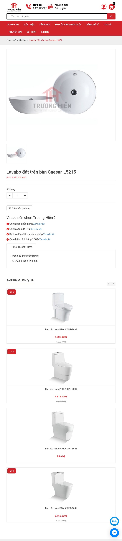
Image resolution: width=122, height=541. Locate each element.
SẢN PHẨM (44, 24)
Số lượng (11, 189)
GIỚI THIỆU (29, 24)
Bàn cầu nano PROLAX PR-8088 (61, 389)
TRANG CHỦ (13, 24)
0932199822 (40, 8)
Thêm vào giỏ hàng (19, 208)
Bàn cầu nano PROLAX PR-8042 (61, 448)
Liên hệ (45, 32)
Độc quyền (60, 8)
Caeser (22, 40)
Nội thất (31, 32)
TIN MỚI (107, 24)
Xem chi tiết (39, 224)
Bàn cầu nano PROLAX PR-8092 (61, 329)
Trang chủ (11, 40)
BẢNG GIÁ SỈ (92, 24)
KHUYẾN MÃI (15, 32)
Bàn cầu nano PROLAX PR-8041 (61, 508)
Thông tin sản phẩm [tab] (21, 247)
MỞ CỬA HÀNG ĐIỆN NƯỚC (68, 24)
